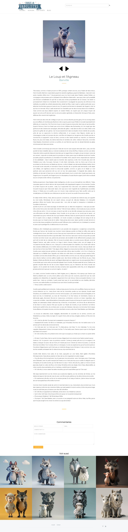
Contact (58, 525)
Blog (49, 10)
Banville (64, 80)
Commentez (38, 447)
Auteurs (31, 10)
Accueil (22, 10)
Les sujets (41, 10)
